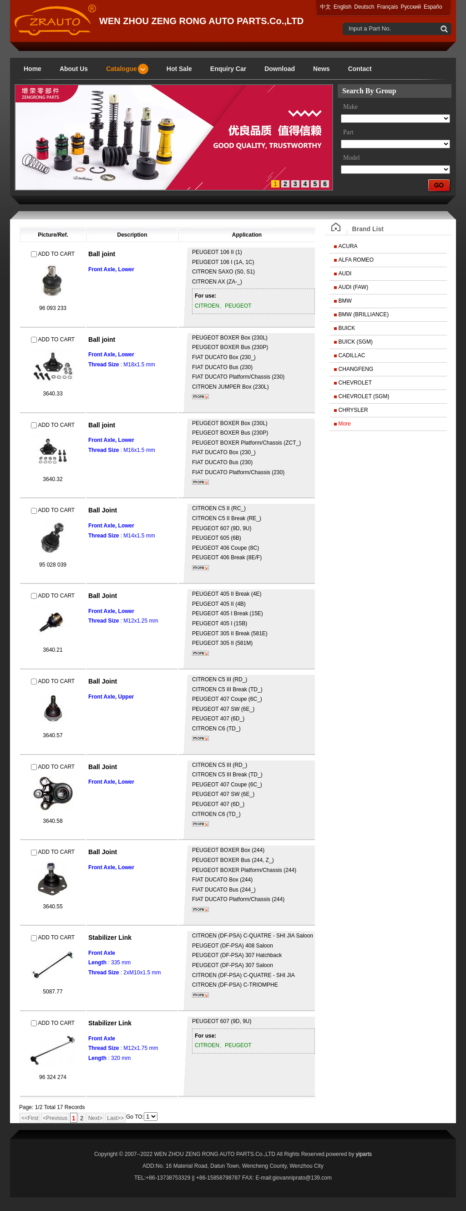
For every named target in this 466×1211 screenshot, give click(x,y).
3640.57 (52, 735)
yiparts (364, 1154)
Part (348, 132)
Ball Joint (102, 510)
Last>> (115, 1118)
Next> (95, 1118)
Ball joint (101, 254)
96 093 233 (52, 308)
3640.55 (52, 906)
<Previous (55, 1118)
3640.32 (52, 479)
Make (350, 106)
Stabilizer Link (110, 937)
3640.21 (52, 650)
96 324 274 (52, 1077)
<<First (29, 1118)
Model (351, 157)
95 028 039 (52, 565)
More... (200, 396)
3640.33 (52, 393)
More (345, 424)
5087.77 (52, 991)
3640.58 (52, 821)
